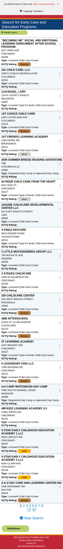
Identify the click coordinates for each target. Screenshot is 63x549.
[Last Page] (34, 510)
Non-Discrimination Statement (31, 546)
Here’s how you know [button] (43, 4)
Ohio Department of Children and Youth (31, 537)
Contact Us (31, 543)
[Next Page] (29, 510)
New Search (31, 518)
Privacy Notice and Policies (31, 540)
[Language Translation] (31, 10)
